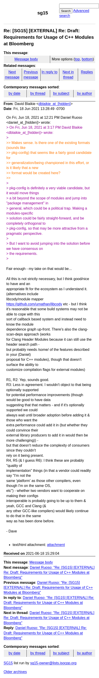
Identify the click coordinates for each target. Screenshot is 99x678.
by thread (37, 93)
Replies (87, 72)
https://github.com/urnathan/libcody (34, 304)
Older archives (15, 672)
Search (65, 11)
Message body (26, 59)
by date (14, 93)
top (77, 59)
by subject (61, 93)
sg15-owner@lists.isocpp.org (53, 663)
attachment (56, 545)
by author (84, 93)
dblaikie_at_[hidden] (54, 104)
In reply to (49, 72)
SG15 (8, 663)
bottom (87, 59)
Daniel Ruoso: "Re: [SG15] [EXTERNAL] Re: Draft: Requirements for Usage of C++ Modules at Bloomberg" (49, 573)
